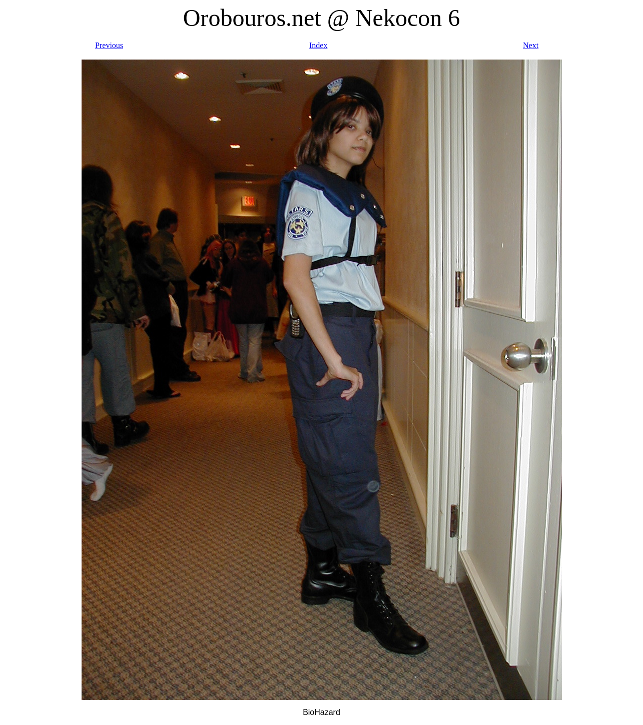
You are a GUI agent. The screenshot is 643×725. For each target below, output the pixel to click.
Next (530, 45)
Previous (109, 45)
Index (318, 45)
